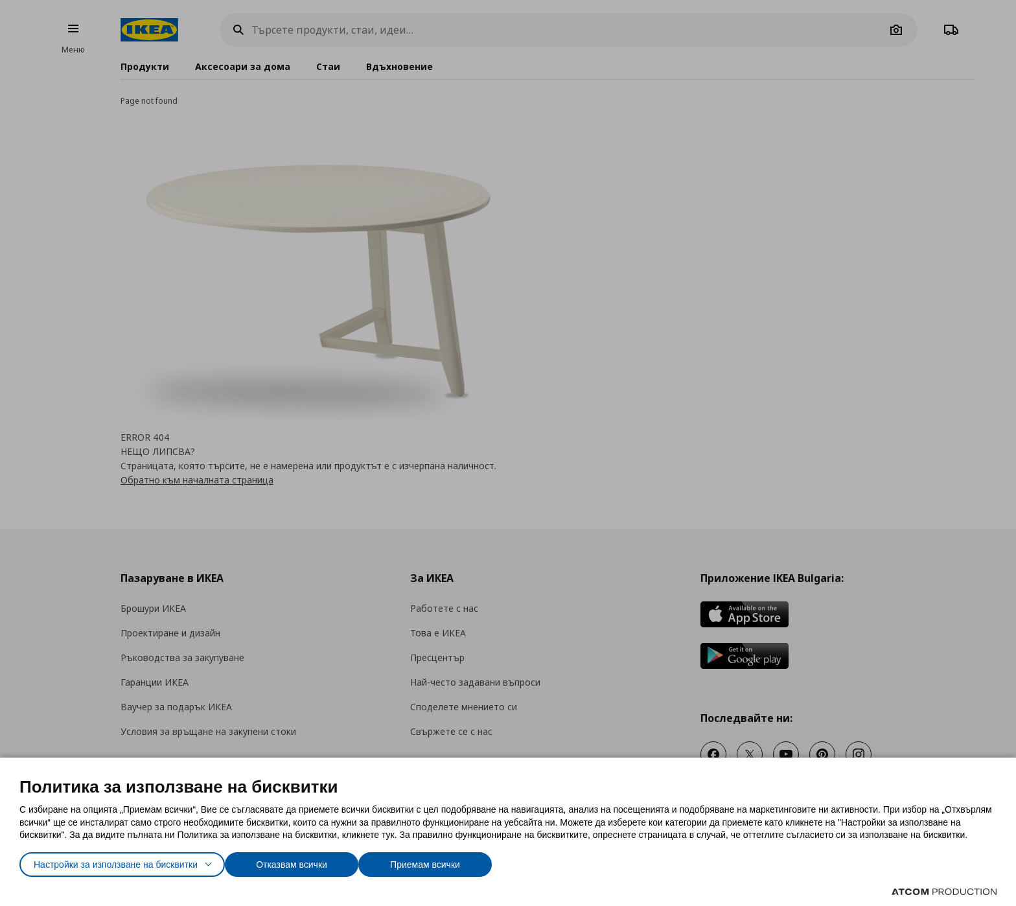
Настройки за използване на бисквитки (127, 861)
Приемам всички (462, 861)
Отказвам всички (321, 861)
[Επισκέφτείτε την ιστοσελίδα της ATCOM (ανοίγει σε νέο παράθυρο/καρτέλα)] (944, 891)
